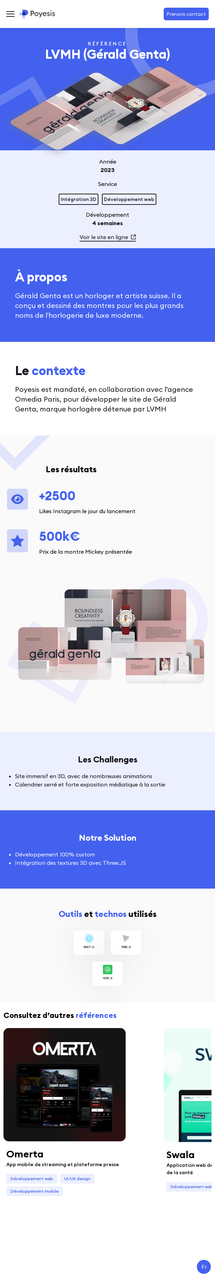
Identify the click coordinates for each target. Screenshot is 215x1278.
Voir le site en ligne (108, 237)
